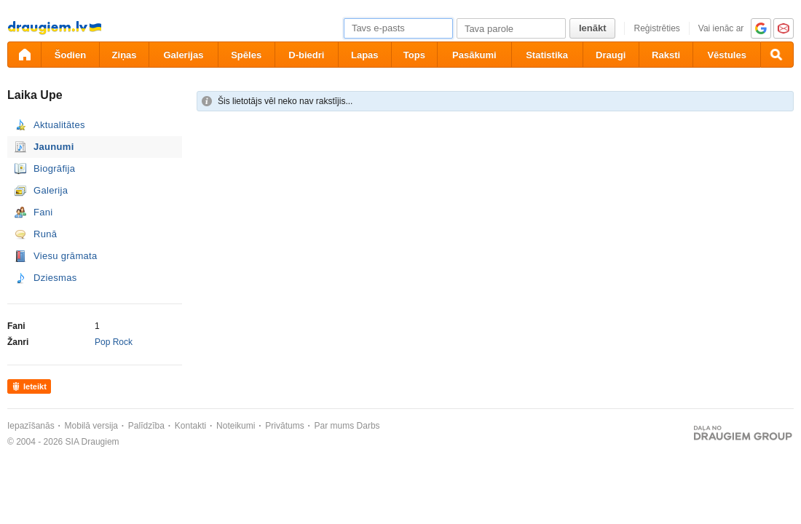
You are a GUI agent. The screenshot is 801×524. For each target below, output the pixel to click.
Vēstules (726, 54)
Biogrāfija (54, 168)
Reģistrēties (656, 28)
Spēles (246, 54)
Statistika (547, 54)
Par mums (335, 426)
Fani (43, 212)
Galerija (50, 190)
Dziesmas (54, 277)
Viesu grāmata (65, 255)
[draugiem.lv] (24, 54)
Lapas (365, 54)
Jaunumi (53, 146)
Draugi (611, 54)
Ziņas (124, 54)
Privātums (284, 426)
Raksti (666, 54)
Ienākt (593, 28)
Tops (414, 54)
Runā (45, 234)
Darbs (368, 426)
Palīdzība (146, 426)
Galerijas (183, 54)
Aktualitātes (59, 124)
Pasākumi (474, 54)
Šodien (70, 54)
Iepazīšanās (31, 426)
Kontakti (190, 426)
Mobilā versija (91, 426)
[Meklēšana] (777, 54)
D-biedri (306, 54)
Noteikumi (235, 426)
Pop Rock (114, 342)
